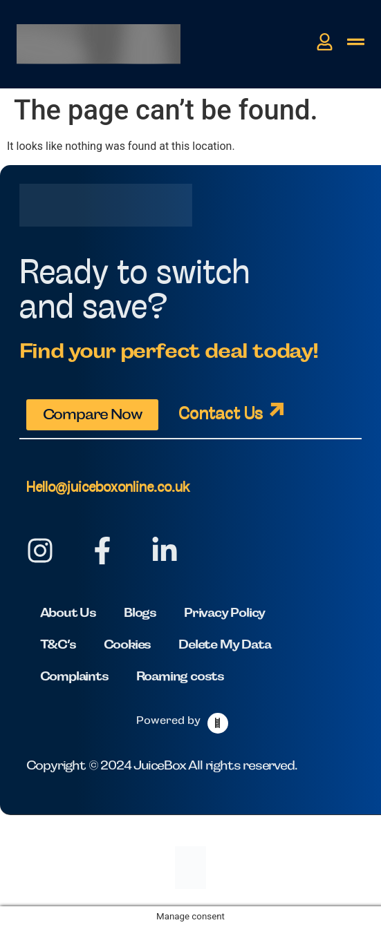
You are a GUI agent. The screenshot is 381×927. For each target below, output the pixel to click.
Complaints (74, 676)
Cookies (127, 644)
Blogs (140, 612)
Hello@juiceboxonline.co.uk (107, 488)
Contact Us (220, 414)
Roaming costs (180, 676)
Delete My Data (224, 644)
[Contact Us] (277, 410)
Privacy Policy (224, 612)
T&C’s (58, 644)
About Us (68, 612)
